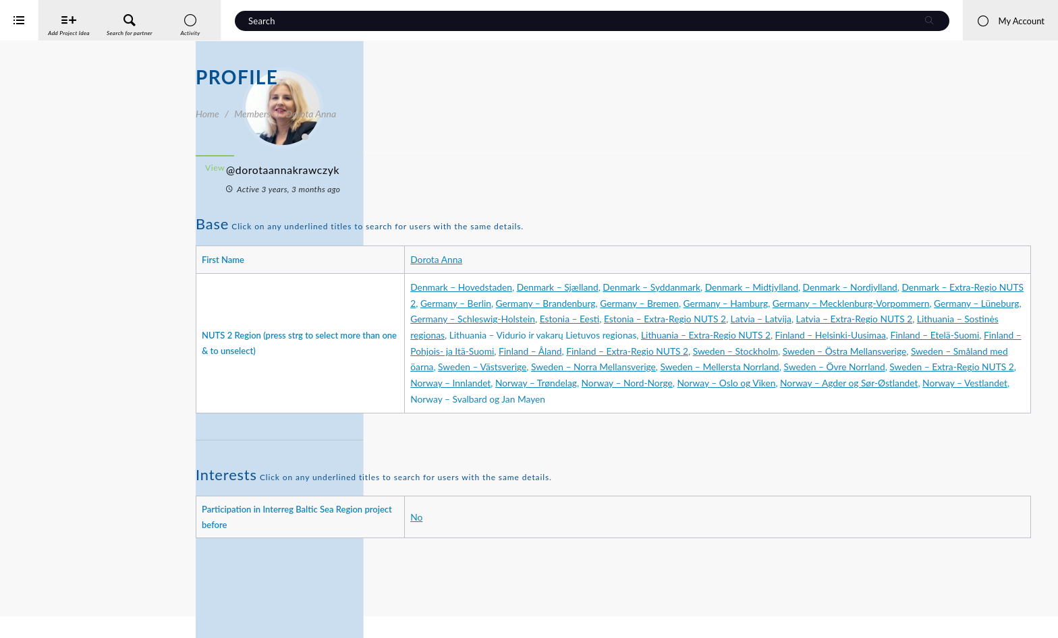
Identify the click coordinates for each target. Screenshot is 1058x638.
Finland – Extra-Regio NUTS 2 (947, 366)
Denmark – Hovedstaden (608, 287)
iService (40, 618)
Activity (223, 268)
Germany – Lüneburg (850, 318)
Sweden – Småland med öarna (836, 382)
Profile (220, 293)
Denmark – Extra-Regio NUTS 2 (673, 303)
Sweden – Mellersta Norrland (745, 399)
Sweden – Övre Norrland (860, 399)
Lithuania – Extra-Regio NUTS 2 (853, 351)
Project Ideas (280, 343)
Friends (280, 318)
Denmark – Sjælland (704, 287)
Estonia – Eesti (587, 335)
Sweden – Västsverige (946, 382)
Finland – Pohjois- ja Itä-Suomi (752, 366)
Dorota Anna (583, 259)
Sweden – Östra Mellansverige (709, 382)
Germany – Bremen (961, 303)
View (410, 168)
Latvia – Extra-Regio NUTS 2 (872, 335)
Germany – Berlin (778, 303)
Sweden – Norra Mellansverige (619, 399)
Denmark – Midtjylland (898, 287)
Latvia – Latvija (778, 335)
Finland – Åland (850, 366)
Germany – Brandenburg (868, 303)
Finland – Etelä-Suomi (641, 366)
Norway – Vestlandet (700, 430)
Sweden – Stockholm (599, 382)
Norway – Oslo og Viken (909, 415)
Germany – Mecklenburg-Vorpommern (725, 318)
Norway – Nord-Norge (810, 415)
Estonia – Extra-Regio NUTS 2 (682, 335)
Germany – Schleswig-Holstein (959, 318)
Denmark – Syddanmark (798, 287)
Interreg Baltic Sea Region (56, 607)
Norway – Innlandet (634, 415)
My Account (1010, 21)
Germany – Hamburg (599, 318)
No (563, 548)
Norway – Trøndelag (719, 415)
